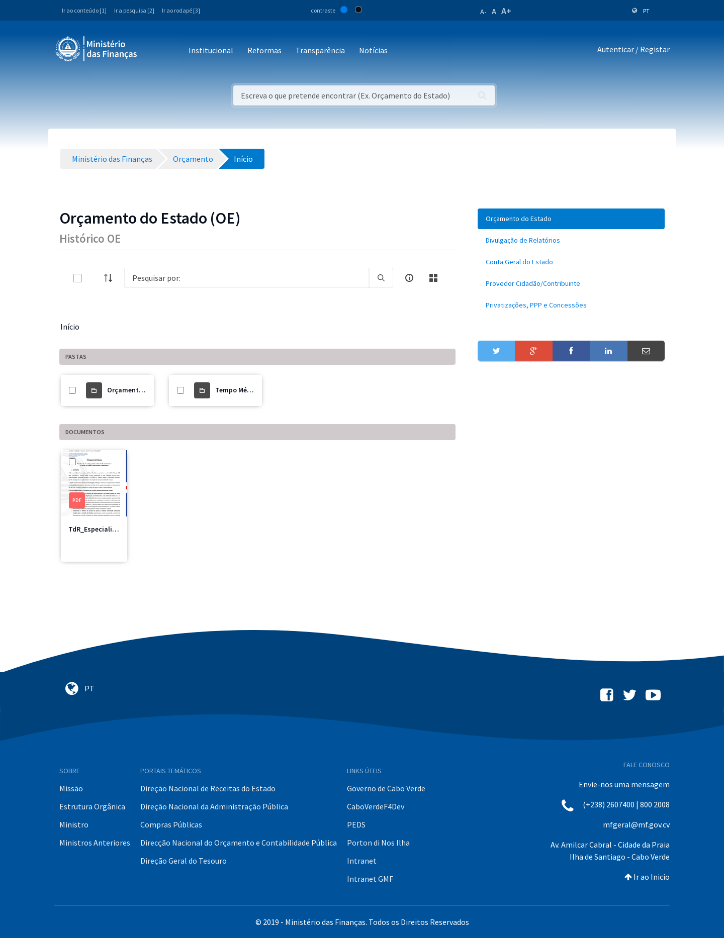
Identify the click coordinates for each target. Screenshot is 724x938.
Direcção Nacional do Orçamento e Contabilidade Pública (238, 843)
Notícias (373, 50)
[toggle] (94, 278)
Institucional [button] (211, 50)
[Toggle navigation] (153, 51)
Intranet (362, 861)
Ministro (73, 824)
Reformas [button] (264, 50)
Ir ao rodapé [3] (181, 10)
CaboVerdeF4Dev (375, 806)
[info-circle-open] (409, 278)
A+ (506, 11)
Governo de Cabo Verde (386, 788)
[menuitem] (571, 219)
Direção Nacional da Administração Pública (214, 806)
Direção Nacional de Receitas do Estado (208, 788)
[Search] (246, 278)
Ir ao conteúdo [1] (84, 10)
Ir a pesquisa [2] (134, 10)
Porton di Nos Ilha (378, 843)
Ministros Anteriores (94, 843)
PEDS (356, 824)
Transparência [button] (320, 50)
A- (483, 11)
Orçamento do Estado (141, 389)
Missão (71, 788)
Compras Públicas (171, 824)
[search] (381, 277)
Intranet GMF (370, 879)
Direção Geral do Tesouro (183, 861)
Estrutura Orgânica (92, 806)
